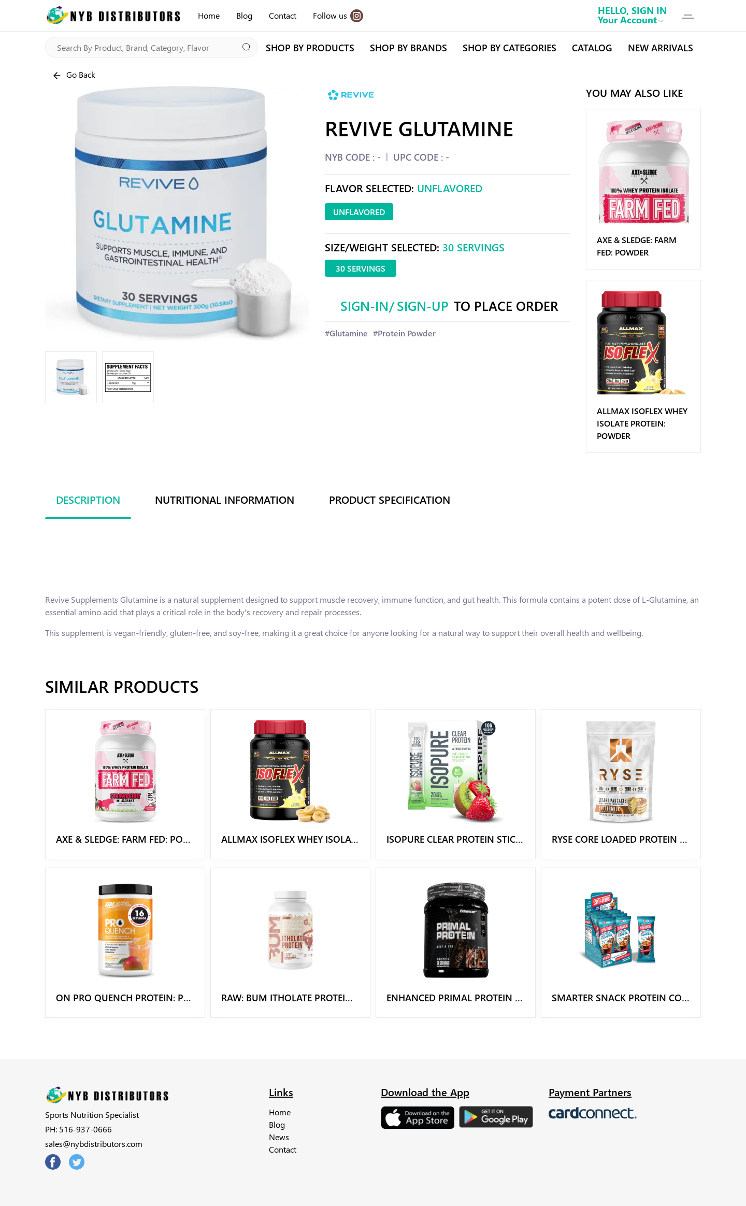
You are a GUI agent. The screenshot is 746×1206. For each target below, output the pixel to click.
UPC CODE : (418, 156)
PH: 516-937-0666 (78, 1129)
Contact (282, 15)
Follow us (338, 15)
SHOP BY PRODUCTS (310, 47)
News (279, 1136)
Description (88, 499)
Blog (244, 15)
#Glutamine (346, 333)
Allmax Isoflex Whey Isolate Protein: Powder (642, 423)
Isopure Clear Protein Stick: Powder (475, 838)
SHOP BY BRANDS (408, 47)
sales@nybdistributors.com (93, 1143)
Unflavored (359, 211)
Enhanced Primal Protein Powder (470, 997)
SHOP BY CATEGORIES (509, 47)
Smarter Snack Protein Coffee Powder (647, 997)
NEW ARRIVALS (660, 47)
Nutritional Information (224, 499)
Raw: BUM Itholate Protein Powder (307, 997)
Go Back (73, 75)
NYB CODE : (350, 156)
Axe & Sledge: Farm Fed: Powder (132, 838)
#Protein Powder (404, 333)
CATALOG (592, 47)
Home (209, 15)
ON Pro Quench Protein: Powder (136, 997)
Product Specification (389, 499)
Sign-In (364, 305)
